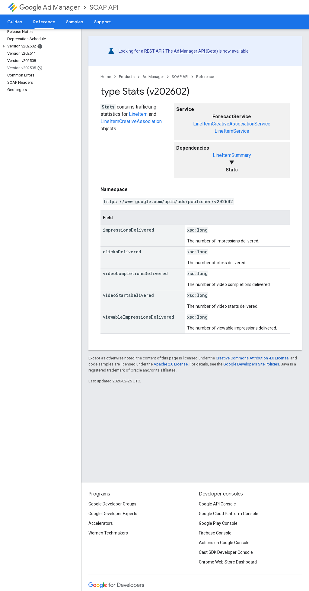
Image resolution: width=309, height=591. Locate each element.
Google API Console (217, 504)
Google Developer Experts (112, 513)
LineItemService (232, 131)
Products (127, 76)
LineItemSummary (232, 155)
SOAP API (104, 7)
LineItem (138, 114)
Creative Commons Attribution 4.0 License (252, 358)
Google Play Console (218, 523)
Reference (205, 76)
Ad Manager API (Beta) (196, 51)
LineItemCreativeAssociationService (231, 124)
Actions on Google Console (224, 542)
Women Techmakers (108, 533)
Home (105, 76)
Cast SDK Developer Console (226, 552)
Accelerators (100, 523)
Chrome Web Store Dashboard (228, 562)
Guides (14, 21)
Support (102, 21)
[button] (39, 46)
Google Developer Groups (112, 504)
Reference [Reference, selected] (44, 21)
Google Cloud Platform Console (228, 513)
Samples (74, 21)
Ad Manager (49, 7)
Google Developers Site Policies (251, 364)
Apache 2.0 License (171, 364)
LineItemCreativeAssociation (131, 121)
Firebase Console (215, 533)
